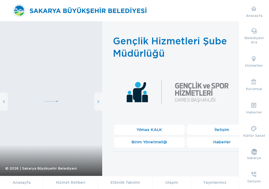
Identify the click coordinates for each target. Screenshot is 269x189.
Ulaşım (171, 182)
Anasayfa (22, 182)
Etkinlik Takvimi (125, 182)
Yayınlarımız (214, 182)
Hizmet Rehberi (70, 182)
